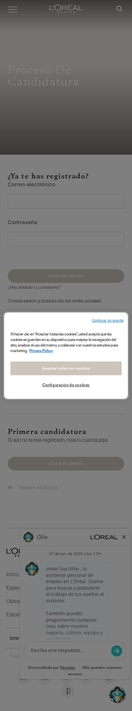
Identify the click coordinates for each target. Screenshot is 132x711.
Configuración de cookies (66, 385)
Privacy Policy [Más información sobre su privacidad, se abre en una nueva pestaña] (41, 350)
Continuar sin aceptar (108, 320)
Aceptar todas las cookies (66, 368)
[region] (66, 355)
